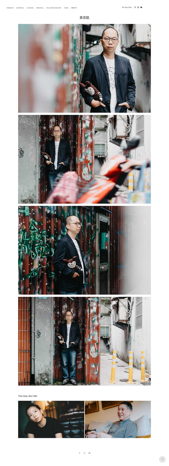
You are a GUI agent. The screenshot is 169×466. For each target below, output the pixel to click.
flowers (30, 8)
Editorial (20, 8)
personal (40, 8)
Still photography (53, 8)
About (74, 8)
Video (66, 8)
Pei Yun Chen (127, 7)
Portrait (10, 8)
